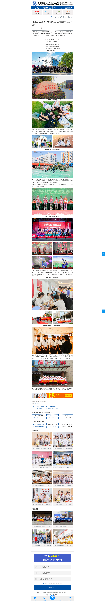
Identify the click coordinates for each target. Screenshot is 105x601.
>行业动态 (69, 17)
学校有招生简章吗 (67, 418)
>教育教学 (61, 17)
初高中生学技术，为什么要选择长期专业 (46, 406)
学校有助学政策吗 (52, 426)
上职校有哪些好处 (52, 418)
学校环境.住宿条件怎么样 (52, 424)
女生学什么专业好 (52, 415)
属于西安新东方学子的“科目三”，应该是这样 (47, 408)
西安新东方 (36, 403)
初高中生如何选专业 (38, 415)
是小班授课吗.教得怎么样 (38, 426)
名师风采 (58, 8)
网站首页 (36, 8)
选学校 (38, 403)
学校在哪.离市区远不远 (66, 424)
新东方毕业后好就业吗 (67, 426)
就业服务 (68, 8)
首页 (54, 17)
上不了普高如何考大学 (38, 418)
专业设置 (47, 8)
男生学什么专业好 (67, 415)
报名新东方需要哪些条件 (38, 424)
